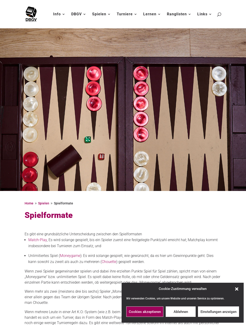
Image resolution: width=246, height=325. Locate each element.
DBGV (76, 14)
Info (57, 14)
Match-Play (37, 240)
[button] (236, 289)
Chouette (109, 261)
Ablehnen (181, 312)
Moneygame (70, 255)
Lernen (149, 14)
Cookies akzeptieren (145, 312)
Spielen (99, 14)
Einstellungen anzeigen (218, 312)
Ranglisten (177, 14)
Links (202, 14)
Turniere (125, 14)
